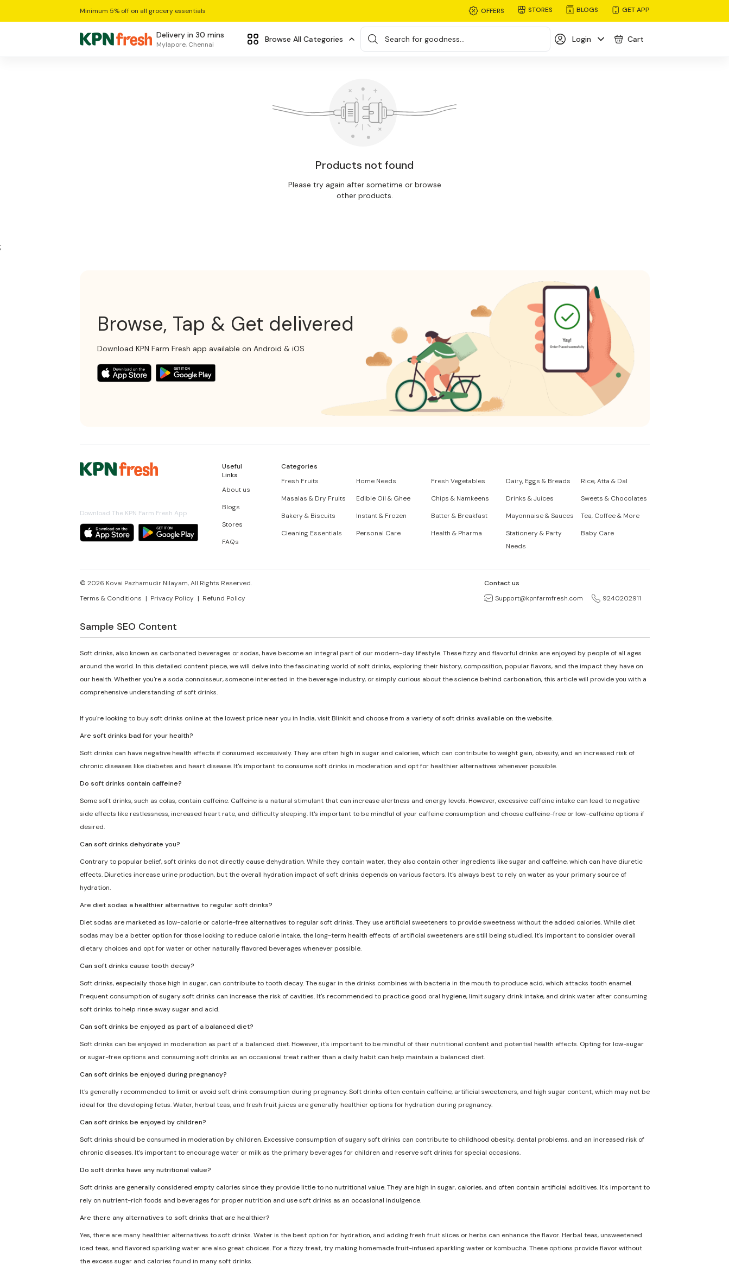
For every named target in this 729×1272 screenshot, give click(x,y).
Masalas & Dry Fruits (313, 498)
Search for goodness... (425, 39)
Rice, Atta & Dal (604, 481)
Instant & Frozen (381, 515)
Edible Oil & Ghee (383, 498)
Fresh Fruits (300, 481)
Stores (232, 524)
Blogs (231, 507)
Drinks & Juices (530, 498)
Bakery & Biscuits (308, 515)
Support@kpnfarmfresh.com (533, 598)
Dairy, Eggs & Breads (538, 481)
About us (236, 489)
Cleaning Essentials (311, 533)
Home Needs (376, 481)
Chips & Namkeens (460, 498)
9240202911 (616, 598)
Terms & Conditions (111, 598)
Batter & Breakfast (459, 515)
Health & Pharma (456, 533)
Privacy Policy (172, 598)
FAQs (230, 541)
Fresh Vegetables (458, 481)
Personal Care (378, 533)
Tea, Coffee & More (610, 515)
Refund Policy (223, 598)
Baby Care (597, 533)
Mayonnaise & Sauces (540, 515)
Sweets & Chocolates (614, 498)
